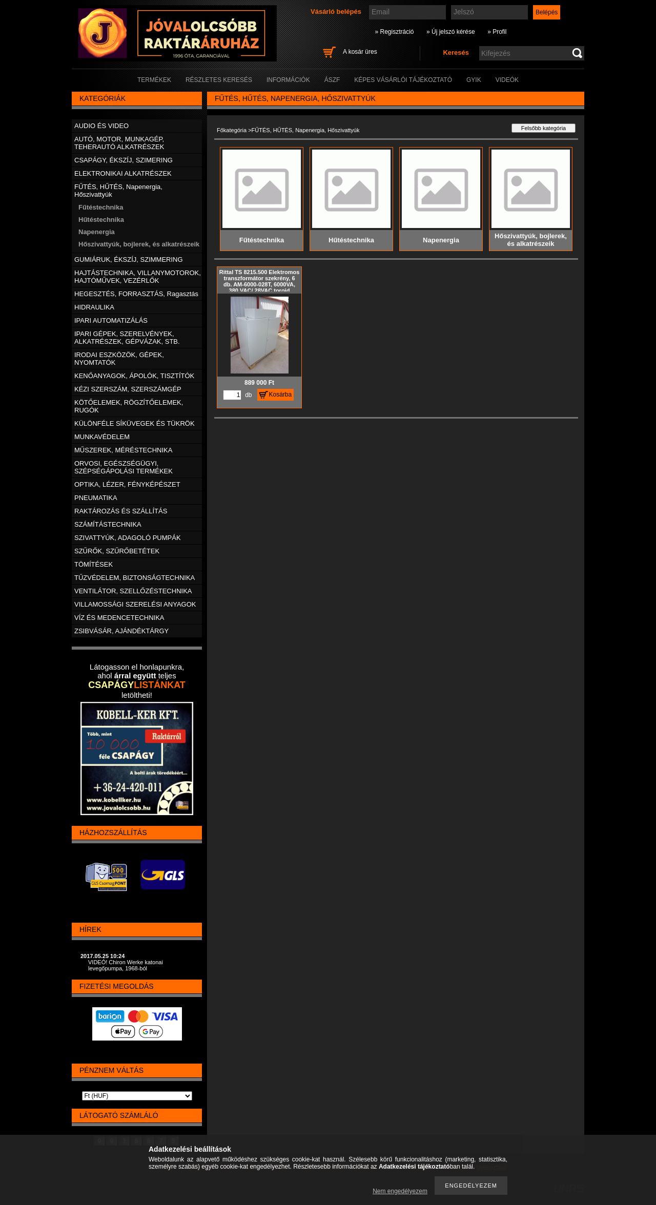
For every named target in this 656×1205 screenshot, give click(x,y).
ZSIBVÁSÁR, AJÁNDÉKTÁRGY (121, 631)
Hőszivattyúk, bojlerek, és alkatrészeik (138, 244)
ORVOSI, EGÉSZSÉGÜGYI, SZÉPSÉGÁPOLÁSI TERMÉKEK (123, 467)
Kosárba (280, 394)
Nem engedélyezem (400, 1191)
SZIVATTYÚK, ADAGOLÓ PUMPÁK (127, 538)
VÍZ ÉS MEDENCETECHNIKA (119, 617)
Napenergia (96, 232)
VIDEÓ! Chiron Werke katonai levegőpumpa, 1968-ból (125, 965)
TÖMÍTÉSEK (93, 564)
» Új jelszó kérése (450, 31)
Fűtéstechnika (100, 207)
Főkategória (232, 130)
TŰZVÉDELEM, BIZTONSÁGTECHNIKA (134, 577)
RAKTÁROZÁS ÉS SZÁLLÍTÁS (120, 511)
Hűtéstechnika (101, 219)
